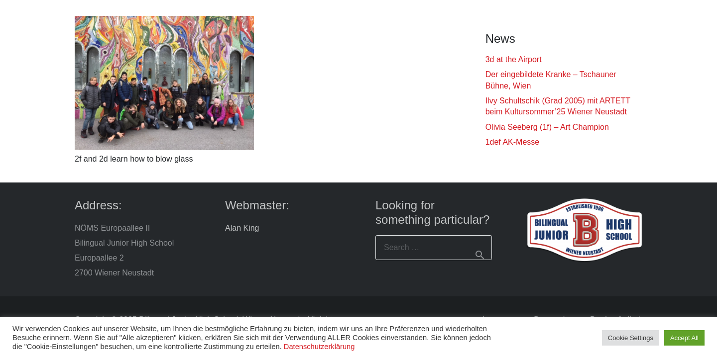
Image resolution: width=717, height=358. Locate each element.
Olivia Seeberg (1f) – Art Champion (547, 127)
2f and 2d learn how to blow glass (134, 159)
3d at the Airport (513, 59)
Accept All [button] (684, 338)
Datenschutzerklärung (319, 347)
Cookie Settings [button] (630, 338)
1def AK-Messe (512, 142)
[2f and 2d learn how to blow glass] (164, 83)
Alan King (242, 228)
